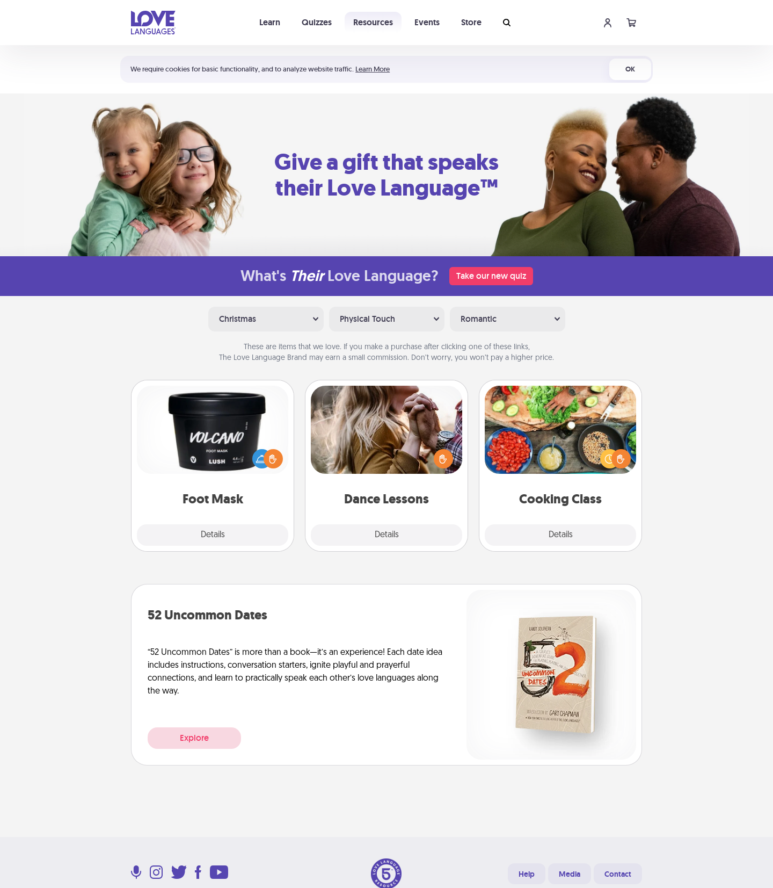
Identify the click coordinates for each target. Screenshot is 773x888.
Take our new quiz (491, 275)
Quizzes (317, 22)
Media (569, 874)
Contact (617, 874)
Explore (194, 737)
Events (427, 22)
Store (471, 22)
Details (213, 535)
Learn (269, 22)
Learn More (372, 69)
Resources (373, 22)
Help (527, 874)
